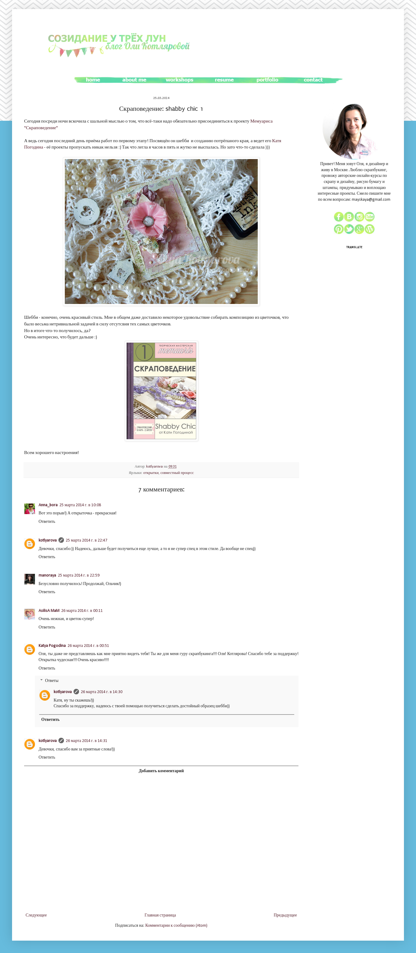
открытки (151, 473)
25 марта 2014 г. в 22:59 (78, 575)
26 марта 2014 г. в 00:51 (88, 646)
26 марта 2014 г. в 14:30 (101, 692)
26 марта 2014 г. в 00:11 (82, 611)
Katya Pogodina (52, 646)
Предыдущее (285, 915)
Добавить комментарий (161, 771)
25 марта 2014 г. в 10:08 (80, 505)
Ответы (51, 681)
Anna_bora (48, 505)
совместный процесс (177, 473)
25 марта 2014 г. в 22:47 (86, 540)
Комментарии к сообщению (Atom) (176, 925)
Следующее (36, 915)
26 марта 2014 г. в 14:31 (86, 741)
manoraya (47, 575)
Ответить (47, 522)
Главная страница (160, 915)
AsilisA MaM (49, 611)
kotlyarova (155, 467)
